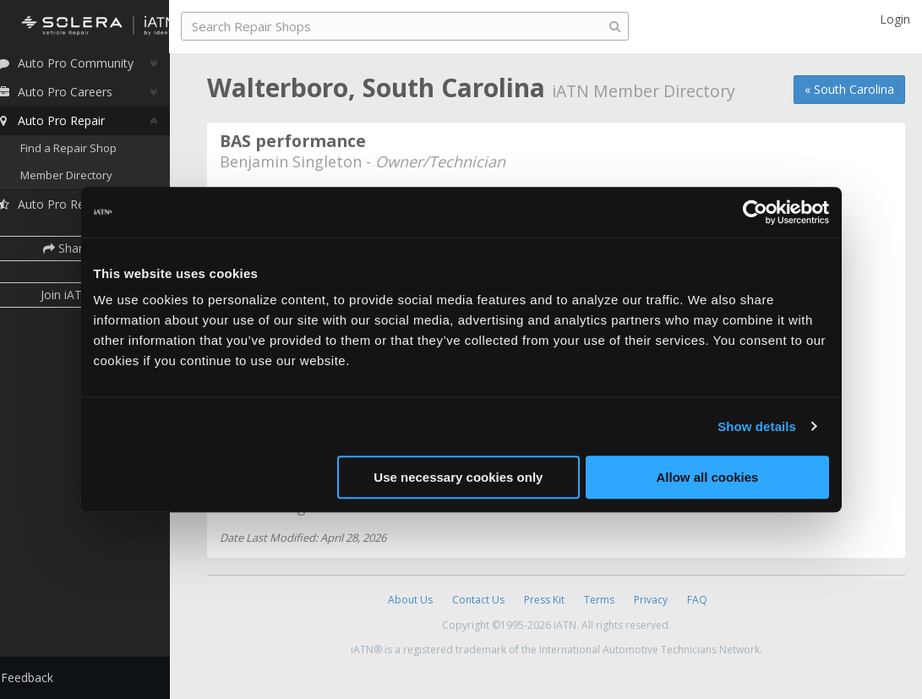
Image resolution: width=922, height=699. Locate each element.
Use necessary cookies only (458, 477)
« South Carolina (849, 89)
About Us (410, 600)
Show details (756, 426)
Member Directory (87, 179)
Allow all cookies (708, 477)
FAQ (697, 600)
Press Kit (544, 600)
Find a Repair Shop (89, 152)
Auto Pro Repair (70, 125)
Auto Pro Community (85, 67)
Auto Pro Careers (74, 96)
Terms (599, 600)
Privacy (651, 600)
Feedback (47, 677)
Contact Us (478, 600)
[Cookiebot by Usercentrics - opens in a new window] (755, 212)
